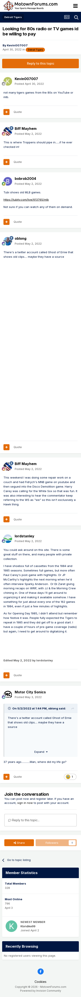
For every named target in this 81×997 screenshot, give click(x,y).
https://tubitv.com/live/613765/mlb (26, 199)
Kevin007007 (17, 45)
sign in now (25, 803)
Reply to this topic (40, 63)
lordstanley (24, 536)
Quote (18, 112)
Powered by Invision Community (40, 990)
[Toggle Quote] (10, 708)
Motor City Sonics (30, 692)
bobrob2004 (25, 178)
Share (19, 842)
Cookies (40, 981)
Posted (29, 83)
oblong (20, 238)
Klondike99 (28, 926)
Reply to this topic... (24, 820)
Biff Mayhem (26, 128)
